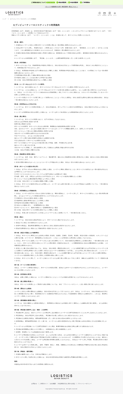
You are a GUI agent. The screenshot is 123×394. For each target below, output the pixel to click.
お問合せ (34, 383)
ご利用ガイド (43, 383)
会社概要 (53, 383)
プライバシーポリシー (85, 383)
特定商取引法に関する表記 (66, 383)
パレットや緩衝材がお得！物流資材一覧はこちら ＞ (61, 6)
